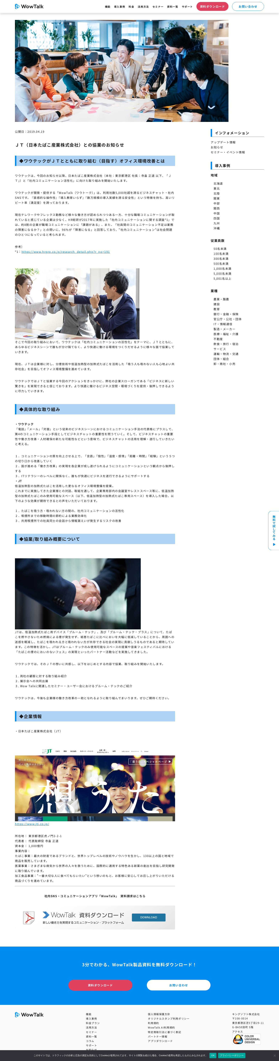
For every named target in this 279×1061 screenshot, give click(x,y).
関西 (217, 208)
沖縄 (217, 228)
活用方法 (143, 6)
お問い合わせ (248, 6)
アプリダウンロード (160, 1041)
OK (213, 1055)
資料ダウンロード (212, 6)
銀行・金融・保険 (226, 314)
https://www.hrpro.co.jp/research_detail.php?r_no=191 (66, 251)
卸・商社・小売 (224, 364)
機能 (107, 6)
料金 (131, 6)
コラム (90, 1041)
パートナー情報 (157, 1036)
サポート (187, 6)
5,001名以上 (222, 278)
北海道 (218, 183)
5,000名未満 (222, 273)
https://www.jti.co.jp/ (32, 824)
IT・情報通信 (223, 324)
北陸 (217, 193)
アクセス (237, 1031)
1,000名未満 (222, 268)
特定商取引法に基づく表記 (164, 1032)
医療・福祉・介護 (226, 334)
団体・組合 (221, 359)
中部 (217, 203)
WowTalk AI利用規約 (161, 1027)
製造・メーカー (224, 329)
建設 (217, 304)
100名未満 (221, 253)
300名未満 (221, 258)
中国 (217, 213)
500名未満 (221, 263)
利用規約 (153, 1023)
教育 (217, 309)
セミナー (158, 6)
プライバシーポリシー (232, 1055)
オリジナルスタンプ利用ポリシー (168, 1018)
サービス (220, 349)
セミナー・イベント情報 (228, 152)
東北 (217, 188)
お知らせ (217, 147)
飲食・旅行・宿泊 (226, 344)
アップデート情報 (223, 142)
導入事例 (119, 6)
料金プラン (93, 1023)
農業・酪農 (221, 299)
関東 (217, 198)
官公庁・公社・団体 (228, 319)
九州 (217, 223)
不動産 (218, 339)
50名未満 (220, 248)
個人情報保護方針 (159, 1014)
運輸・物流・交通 (226, 354)
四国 (217, 218)
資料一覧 (172, 6)
